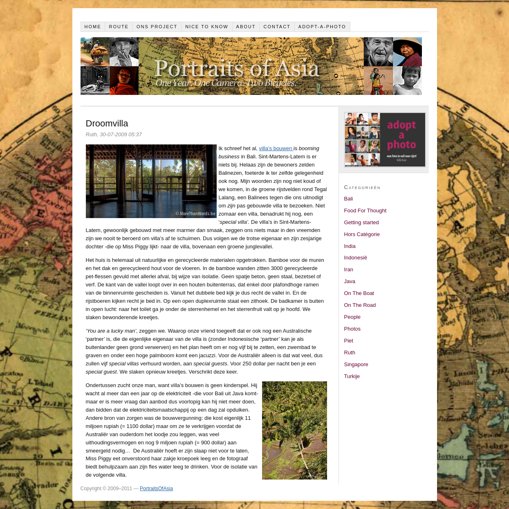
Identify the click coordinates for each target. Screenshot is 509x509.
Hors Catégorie (362, 234)
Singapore (356, 364)
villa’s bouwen (276, 148)
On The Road (360, 305)
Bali (348, 199)
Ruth (349, 352)
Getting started (361, 222)
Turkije (352, 376)
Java (349, 281)
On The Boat (359, 293)
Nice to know (207, 26)
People (352, 317)
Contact (276, 26)
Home (92, 26)
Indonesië (355, 257)
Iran (348, 269)
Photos (352, 329)
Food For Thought (365, 210)
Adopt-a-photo (322, 26)
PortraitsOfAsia (156, 488)
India (350, 246)
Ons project (157, 26)
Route (119, 26)
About (246, 26)
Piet (348, 341)
